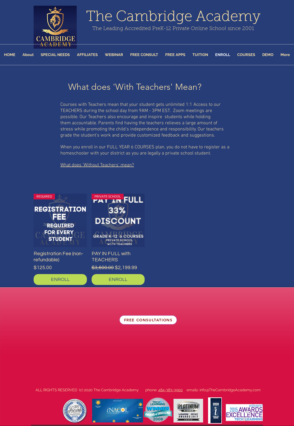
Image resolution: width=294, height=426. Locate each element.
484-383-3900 (170, 390)
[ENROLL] (60, 279)
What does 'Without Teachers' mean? (97, 165)
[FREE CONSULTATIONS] (148, 320)
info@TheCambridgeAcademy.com (230, 390)
